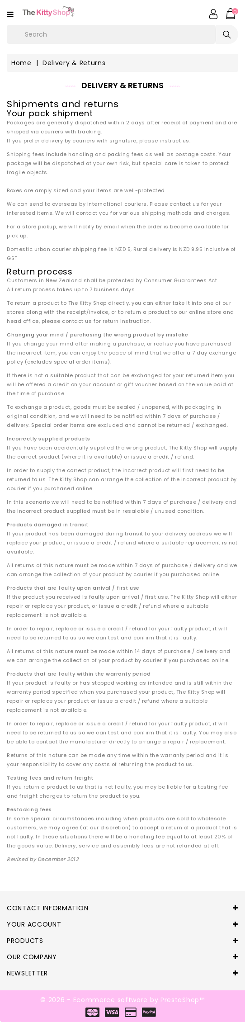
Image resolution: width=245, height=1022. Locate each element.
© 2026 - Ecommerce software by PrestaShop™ (122, 999)
